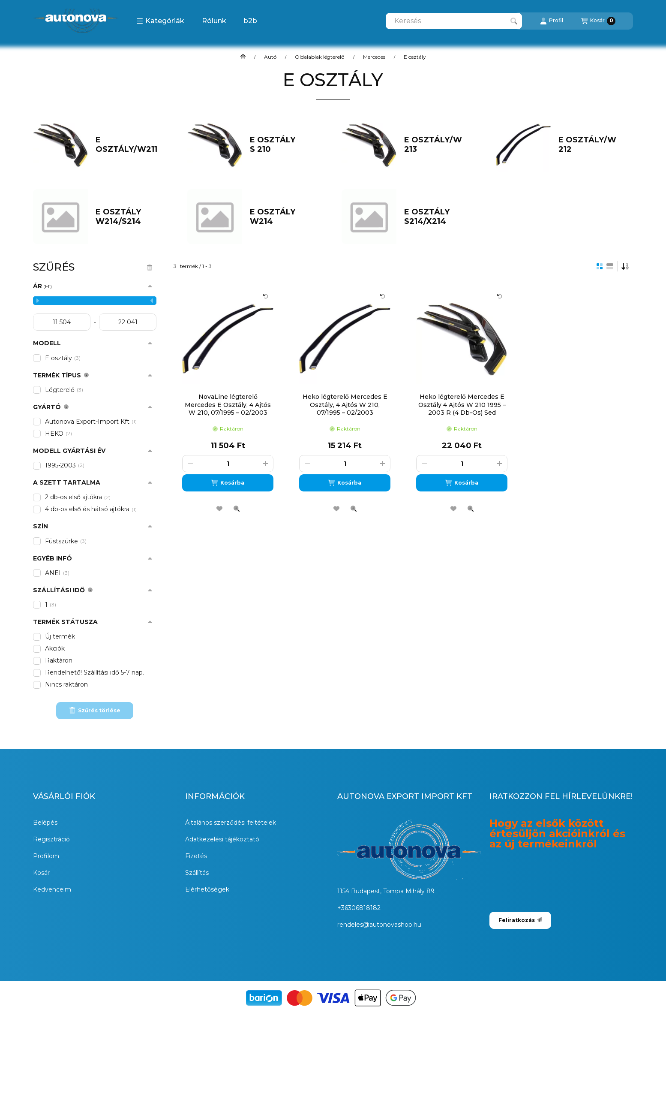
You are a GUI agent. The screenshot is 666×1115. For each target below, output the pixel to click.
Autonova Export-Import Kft (91, 421)
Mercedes (374, 57)
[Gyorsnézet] (236, 508)
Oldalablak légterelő (320, 57)
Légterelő (64, 390)
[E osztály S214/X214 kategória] (437, 216)
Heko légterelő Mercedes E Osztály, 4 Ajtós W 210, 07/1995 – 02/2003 (345, 404)
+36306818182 (359, 908)
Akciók (55, 648)
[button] (160, 21)
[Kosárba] (227, 482)
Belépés (45, 822)
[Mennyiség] (228, 463)
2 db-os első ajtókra (78, 497)
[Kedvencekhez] (219, 508)
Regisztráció (51, 839)
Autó (270, 57)
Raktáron (58, 660)
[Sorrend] (625, 266)
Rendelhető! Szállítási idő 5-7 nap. (94, 672)
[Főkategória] (243, 57)
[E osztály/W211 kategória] (129, 144)
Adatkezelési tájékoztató (222, 839)
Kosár (41, 873)
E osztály (63, 358)
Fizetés (196, 856)
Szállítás (197, 873)
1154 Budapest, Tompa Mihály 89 (386, 891)
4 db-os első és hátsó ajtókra (91, 509)
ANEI (57, 573)
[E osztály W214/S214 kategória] (129, 216)
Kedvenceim (52, 889)
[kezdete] (61, 322)
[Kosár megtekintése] (598, 21)
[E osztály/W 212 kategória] (592, 144)
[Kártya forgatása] (265, 296)
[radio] (610, 266)
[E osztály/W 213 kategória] (437, 144)
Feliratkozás (520, 920)
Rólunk (214, 21)
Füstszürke (66, 541)
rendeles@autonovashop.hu (379, 924)
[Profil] (552, 21)
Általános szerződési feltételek (230, 822)
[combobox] (453, 21)
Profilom (46, 856)
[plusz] (265, 463)
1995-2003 (64, 465)
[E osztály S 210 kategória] (283, 144)
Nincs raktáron (66, 684)
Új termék (60, 636)
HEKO (58, 433)
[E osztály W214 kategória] (283, 216)
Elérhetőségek (207, 889)
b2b (250, 21)
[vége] (127, 322)
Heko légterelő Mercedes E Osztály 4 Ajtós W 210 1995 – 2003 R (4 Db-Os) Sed (462, 404)
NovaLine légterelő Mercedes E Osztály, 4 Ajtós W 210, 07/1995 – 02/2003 (228, 404)
